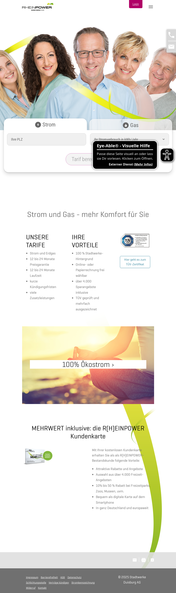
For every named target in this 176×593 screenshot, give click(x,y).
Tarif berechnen (88, 159)
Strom (45, 124)
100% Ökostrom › (88, 364)
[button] (163, 139)
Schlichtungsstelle (36, 582)
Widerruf (31, 588)
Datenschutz (74, 577)
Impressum (32, 577)
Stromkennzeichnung (83, 582)
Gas (131, 125)
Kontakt (42, 588)
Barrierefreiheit (49, 577)
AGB (62, 577)
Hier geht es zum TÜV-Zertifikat (135, 262)
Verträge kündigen (59, 582)
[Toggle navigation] (150, 6)
